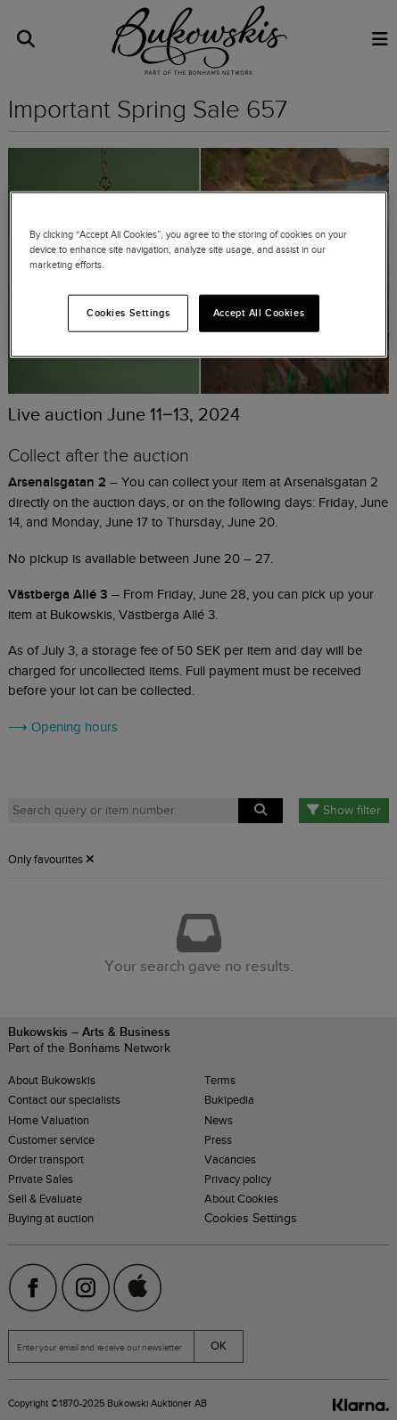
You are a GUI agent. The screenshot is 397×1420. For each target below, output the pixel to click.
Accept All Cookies (258, 312)
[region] (198, 275)
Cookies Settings (128, 312)
